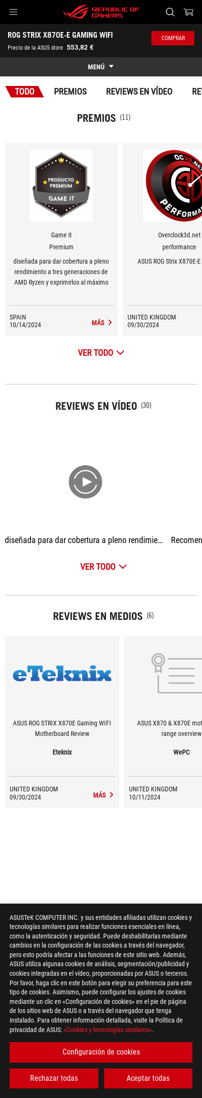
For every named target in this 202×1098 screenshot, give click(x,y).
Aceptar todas (148, 1078)
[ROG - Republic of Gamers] (101, 12)
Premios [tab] (70, 91)
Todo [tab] (24, 91)
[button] (13, 12)
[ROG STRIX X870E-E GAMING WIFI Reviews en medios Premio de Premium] (102, 323)
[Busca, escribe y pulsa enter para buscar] (170, 12)
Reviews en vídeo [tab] (139, 91)
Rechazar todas (54, 1078)
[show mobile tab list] (101, 66)
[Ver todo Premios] (101, 353)
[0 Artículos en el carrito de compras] (188, 12)
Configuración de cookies (101, 1051)
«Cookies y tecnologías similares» (108, 1030)
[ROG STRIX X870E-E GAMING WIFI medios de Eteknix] (104, 795)
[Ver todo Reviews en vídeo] (103, 567)
